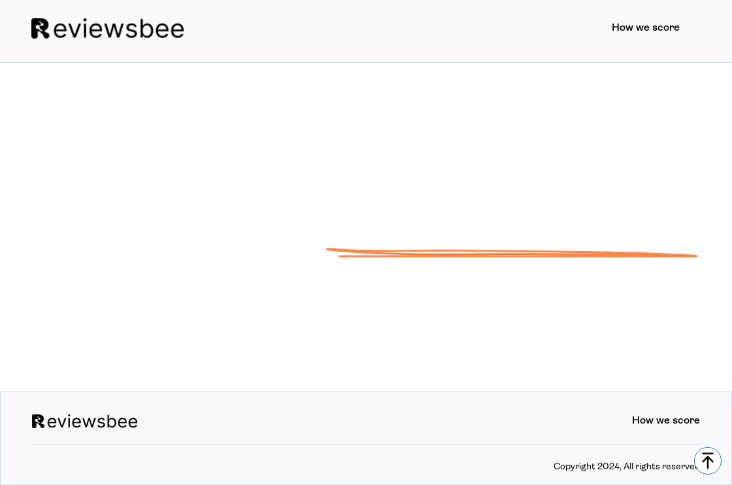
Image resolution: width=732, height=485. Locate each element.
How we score (646, 28)
